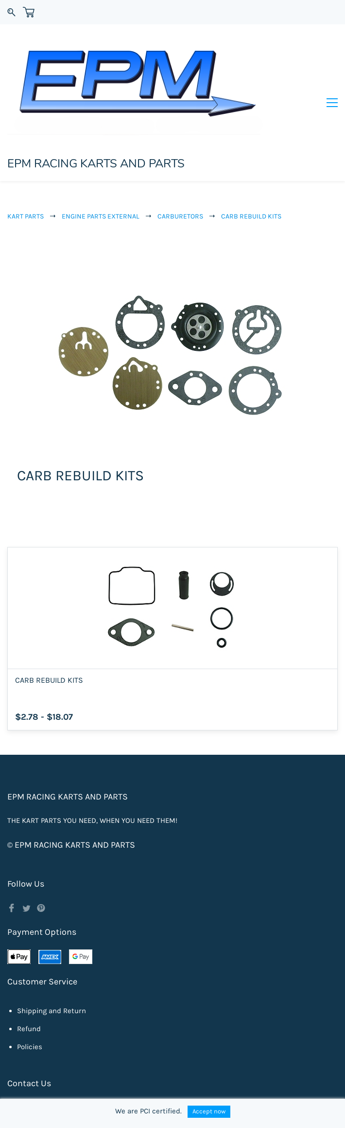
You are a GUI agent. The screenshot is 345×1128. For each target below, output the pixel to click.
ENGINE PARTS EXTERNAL (100, 160)
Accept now (208, 1111)
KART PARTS (25, 160)
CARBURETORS (180, 160)
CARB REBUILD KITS (251, 160)
